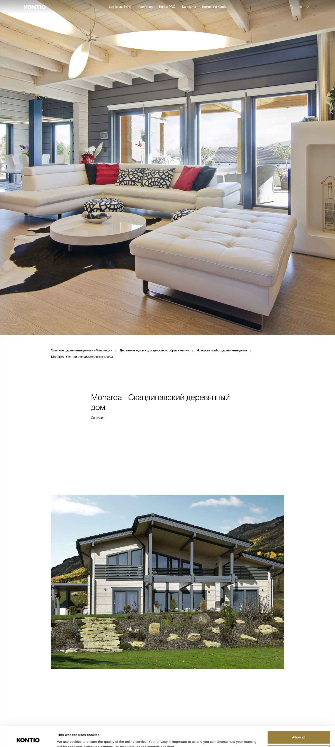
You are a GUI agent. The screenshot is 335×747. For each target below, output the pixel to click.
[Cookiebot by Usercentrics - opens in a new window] (28, 738)
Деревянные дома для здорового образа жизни (154, 350)
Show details (67, 738)
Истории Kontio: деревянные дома (222, 350)
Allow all (298, 717)
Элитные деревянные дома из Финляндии (82, 350)
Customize (299, 731)
